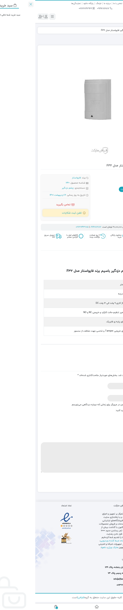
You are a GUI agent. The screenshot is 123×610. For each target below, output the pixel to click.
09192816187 (69, 8)
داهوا (68, 547)
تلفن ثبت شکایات (36, 213)
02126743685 (47, 227)
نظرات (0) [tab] (95, 247)
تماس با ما (82, 3)
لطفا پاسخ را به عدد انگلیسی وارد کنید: (98, 410)
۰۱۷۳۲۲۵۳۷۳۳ (88, 585)
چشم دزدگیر (106, 30)
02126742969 (52, 8)
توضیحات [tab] (110, 247)
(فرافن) (45, 597)
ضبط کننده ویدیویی (74, 540)
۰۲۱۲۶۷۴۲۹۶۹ (103, 585)
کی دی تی (116, 550)
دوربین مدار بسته (94, 540)
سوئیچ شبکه (100, 544)
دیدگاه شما (111, 439)
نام (116, 380)
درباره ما (72, 3)
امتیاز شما (111, 427)
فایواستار (41, 177)
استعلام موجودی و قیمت (99, 189)
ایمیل (114, 392)
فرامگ (63, 3)
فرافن (116, 30)
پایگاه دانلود (53, 3)
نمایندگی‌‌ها (40, 3)
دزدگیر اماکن (114, 544)
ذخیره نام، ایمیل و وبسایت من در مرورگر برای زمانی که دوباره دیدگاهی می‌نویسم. (75, 404)
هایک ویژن (77, 547)
